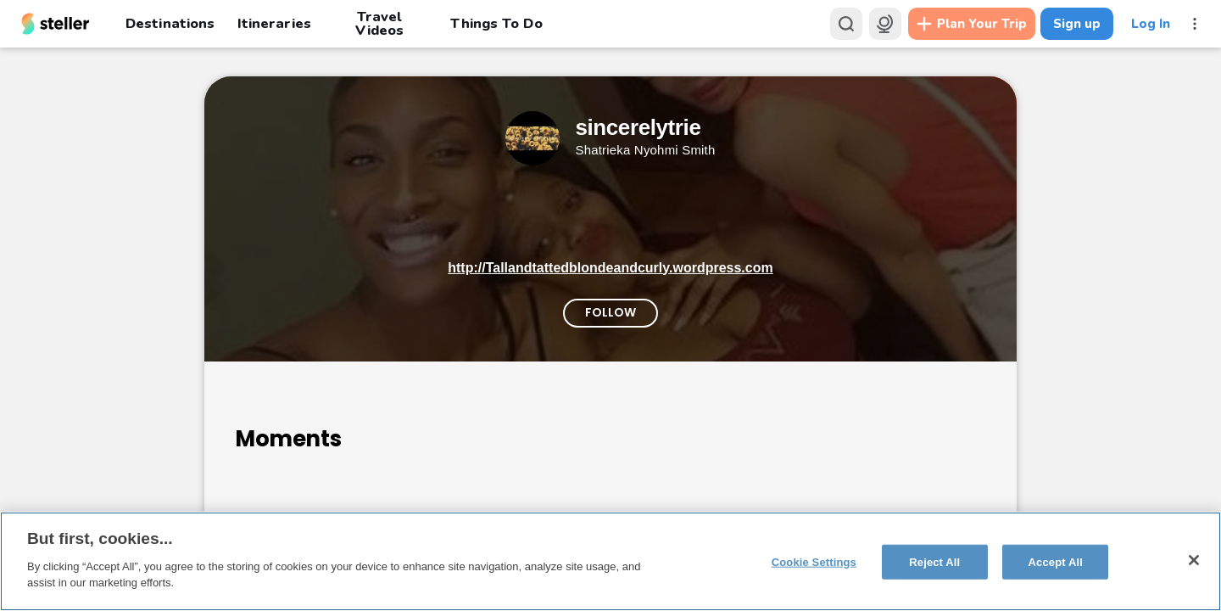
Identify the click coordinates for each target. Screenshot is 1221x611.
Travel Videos (379, 24)
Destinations (170, 23)
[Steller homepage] (55, 24)
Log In (1150, 23)
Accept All (1056, 561)
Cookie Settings (814, 561)
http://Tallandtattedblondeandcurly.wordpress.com (610, 268)
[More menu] (1195, 24)
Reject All (934, 561)
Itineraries (274, 23)
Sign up (1077, 23)
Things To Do (496, 23)
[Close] (1194, 560)
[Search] (846, 24)
